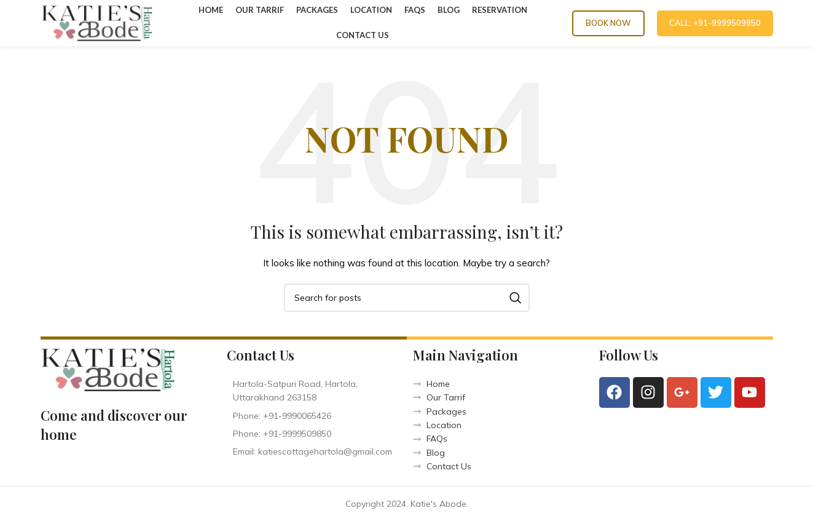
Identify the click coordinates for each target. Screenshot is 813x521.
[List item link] (314, 416)
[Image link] (108, 369)
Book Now (608, 23)
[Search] (407, 298)
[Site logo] (97, 22)
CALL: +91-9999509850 (715, 23)
